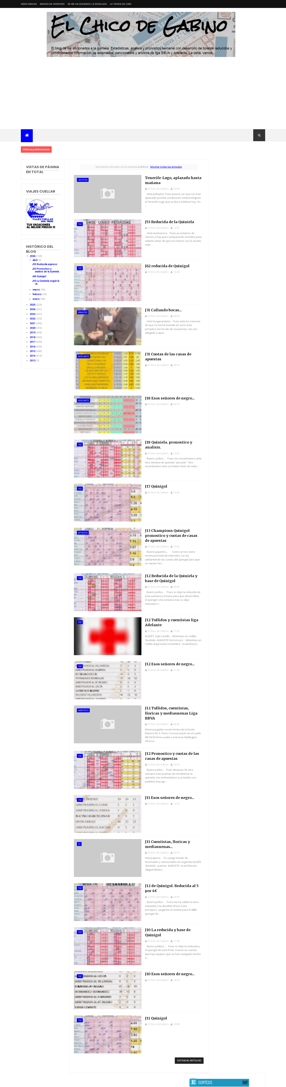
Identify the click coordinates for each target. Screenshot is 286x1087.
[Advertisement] (143, 99)
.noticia (80, 179)
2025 (33, 307)
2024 (33, 312)
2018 (33, 340)
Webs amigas (29, 4)
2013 (33, 363)
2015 (33, 354)
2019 (33, 335)
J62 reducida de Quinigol (157, 265)
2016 (33, 349)
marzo (37, 292)
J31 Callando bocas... (153, 309)
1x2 (77, 223)
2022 (33, 321)
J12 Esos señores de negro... (160, 661)
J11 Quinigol (146, 1012)
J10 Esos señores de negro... (160, 968)
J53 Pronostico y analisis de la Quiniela (41, 271)
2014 (33, 358)
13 (77, 839)
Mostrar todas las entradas (161, 166)
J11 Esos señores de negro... (160, 793)
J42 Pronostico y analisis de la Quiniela (232, 263)
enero (36, 301)
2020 (33, 330)
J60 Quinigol (39, 279)
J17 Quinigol (146, 484)
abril (35, 260)
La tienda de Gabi (120, 4)
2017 (33, 344)
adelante (81, 355)
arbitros (81, 707)
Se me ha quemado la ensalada (87, 4)
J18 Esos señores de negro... (160, 396)
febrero (37, 297)
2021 (33, 326)
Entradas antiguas (182, 1054)
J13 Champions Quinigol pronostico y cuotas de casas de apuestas (163, 533)
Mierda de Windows (52, 4)
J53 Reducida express (44, 264)
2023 (33, 316)
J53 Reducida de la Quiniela (159, 221)
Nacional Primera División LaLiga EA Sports (59, 1076)
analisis (80, 311)
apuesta (80, 530)
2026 (33, 256)
